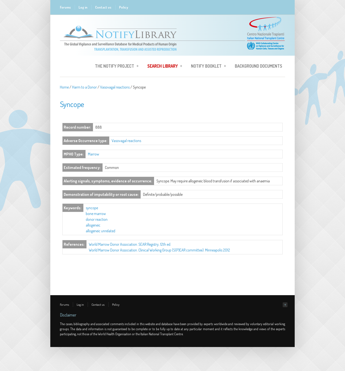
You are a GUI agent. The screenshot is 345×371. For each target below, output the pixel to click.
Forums (65, 7)
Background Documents (258, 66)
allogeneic (93, 225)
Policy (123, 7)
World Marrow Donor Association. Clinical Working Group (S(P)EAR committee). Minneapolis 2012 (159, 250)
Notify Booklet (207, 66)
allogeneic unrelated (100, 230)
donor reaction (97, 219)
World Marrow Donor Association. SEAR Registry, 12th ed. (130, 244)
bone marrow (96, 213)
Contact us (103, 7)
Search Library (163, 66)
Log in (83, 7)
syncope (92, 207)
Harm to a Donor (84, 87)
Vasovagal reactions (115, 87)
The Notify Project (115, 66)
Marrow (93, 154)
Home (64, 87)
